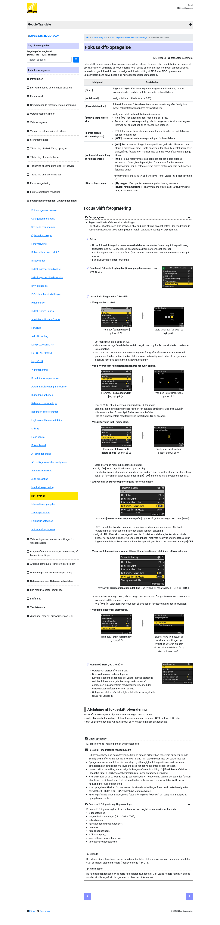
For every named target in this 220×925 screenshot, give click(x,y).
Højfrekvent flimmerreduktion (47, 420)
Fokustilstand (38, 445)
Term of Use (45, 911)
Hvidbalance (38, 302)
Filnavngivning (39, 243)
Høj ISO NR (37, 361)
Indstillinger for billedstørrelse (47, 277)
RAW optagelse (39, 285)
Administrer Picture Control (45, 319)
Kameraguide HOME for (44, 35)
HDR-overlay (38, 495)
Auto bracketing (39, 479)
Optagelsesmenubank (43, 218)
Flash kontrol (38, 437)
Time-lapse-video (40, 512)
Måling (35, 428)
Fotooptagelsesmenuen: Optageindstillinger (129, 37)
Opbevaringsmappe (41, 235)
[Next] (189, 896)
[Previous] (87, 896)
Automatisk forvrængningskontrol (49, 386)
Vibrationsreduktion (41, 470)
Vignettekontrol (39, 369)
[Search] (49, 60)
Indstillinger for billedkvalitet (46, 269)
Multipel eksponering (42, 487)
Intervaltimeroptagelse (43, 504)
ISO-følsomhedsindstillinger (46, 294)
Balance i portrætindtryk (44, 403)
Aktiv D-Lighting (39, 336)
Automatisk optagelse (43, 529)
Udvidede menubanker (43, 227)
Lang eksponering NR (42, 344)
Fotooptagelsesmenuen (44, 210)
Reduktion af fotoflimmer (44, 411)
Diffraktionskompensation (45, 378)
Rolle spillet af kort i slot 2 (45, 252)
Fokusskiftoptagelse (42, 521)
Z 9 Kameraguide (99, 37)
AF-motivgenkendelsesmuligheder (49, 462)
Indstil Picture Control (42, 311)
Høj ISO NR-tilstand (41, 353)
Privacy (32, 911)
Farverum (36, 327)
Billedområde (38, 260)
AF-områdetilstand (41, 453)
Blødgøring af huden (42, 395)
